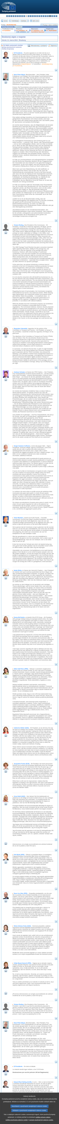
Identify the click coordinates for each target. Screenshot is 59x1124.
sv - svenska (56, 16)
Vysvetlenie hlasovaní (37, 32)
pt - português (46, 16)
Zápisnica (54, 45)
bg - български (7, 16)
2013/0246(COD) (11, 24)
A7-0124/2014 (6, 30)
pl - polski (43, 16)
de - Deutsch (16, 16)
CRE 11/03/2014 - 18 (23, 32)
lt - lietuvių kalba (35, 16)
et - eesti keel (18, 16)
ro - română (48, 16)
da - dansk (13, 16)
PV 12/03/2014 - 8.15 (37, 30)
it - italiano (31, 16)
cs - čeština (11, 16)
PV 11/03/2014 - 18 (21, 30)
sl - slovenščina (52, 16)
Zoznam (5, 20)
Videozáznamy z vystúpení (39, 45)
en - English (22, 16)
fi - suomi (54, 16)
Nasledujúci (24, 20)
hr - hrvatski (28, 16)
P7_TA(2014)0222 (51, 30)
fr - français (24, 16)
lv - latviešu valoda (33, 16)
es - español (9, 16)
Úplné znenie (35, 20)
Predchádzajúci (15, 20)
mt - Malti (39, 16)
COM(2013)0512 (26, 64)
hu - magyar (37, 16)
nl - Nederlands (41, 16)
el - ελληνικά (20, 16)
